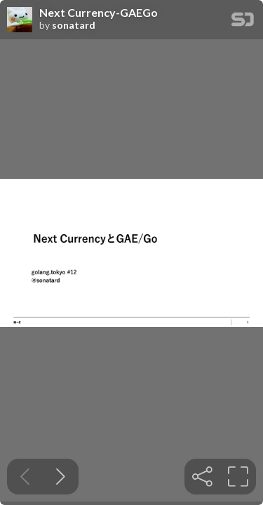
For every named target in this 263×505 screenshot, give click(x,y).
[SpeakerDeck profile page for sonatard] (19, 20)
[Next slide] (60, 476)
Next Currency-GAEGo (98, 12)
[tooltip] (202, 476)
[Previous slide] (25, 476)
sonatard (73, 25)
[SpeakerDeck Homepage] (242, 22)
